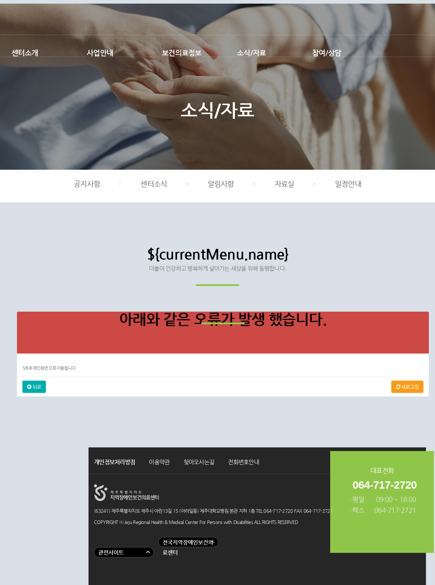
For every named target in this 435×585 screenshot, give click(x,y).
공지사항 (87, 184)
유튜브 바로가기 (402, 18)
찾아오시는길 (199, 462)
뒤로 (34, 387)
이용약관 (159, 462)
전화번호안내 (243, 462)
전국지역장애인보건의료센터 (188, 547)
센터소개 (25, 53)
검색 (417, 46)
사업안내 (100, 53)
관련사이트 (111, 552)
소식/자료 (251, 53)
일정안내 (348, 184)
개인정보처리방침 (114, 462)
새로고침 (407, 387)
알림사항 (221, 184)
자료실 (284, 184)
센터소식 (154, 184)
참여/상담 (326, 53)
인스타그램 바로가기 (422, 18)
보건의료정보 (182, 53)
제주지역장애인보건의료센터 (217, 17)
